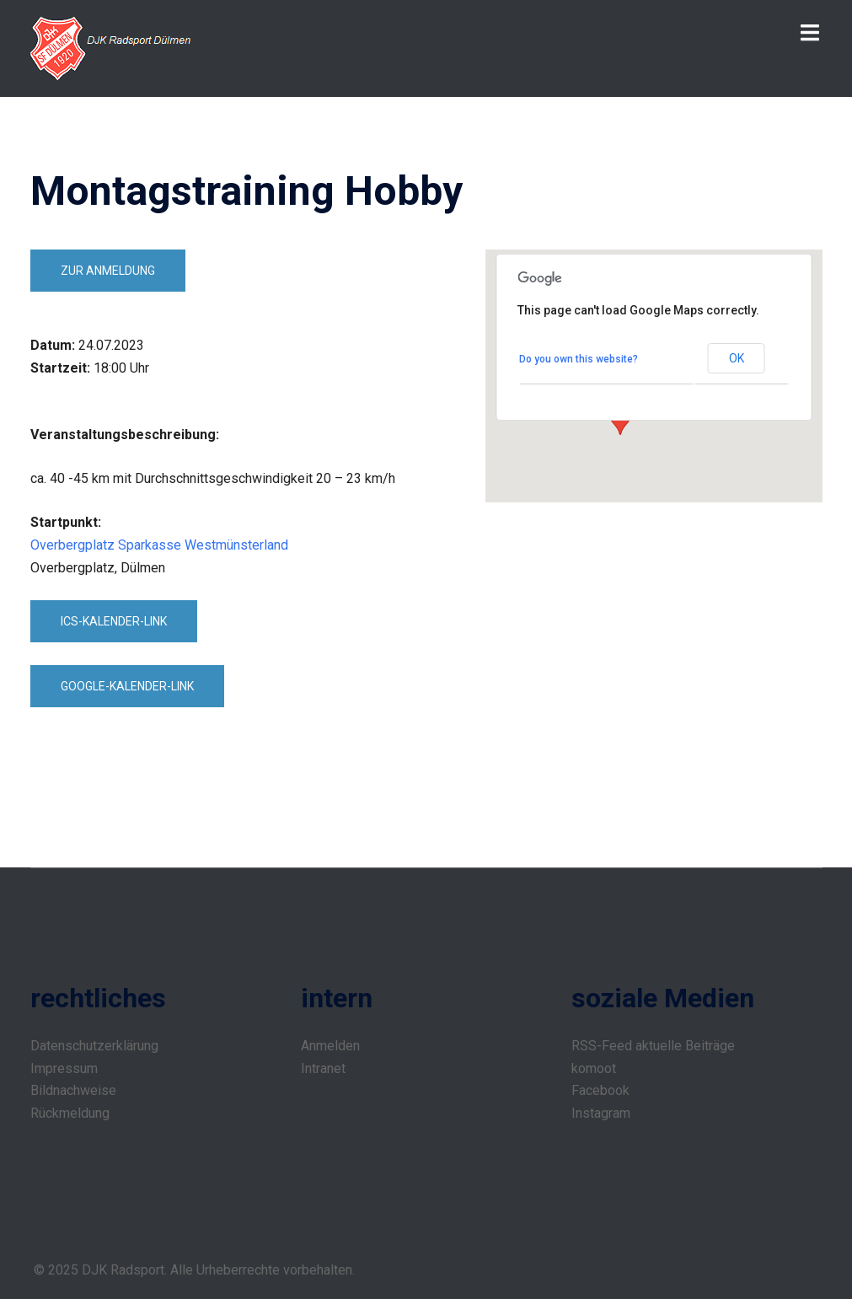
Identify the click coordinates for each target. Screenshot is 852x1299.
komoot (593, 1068)
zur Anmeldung (108, 270)
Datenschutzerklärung (94, 1046)
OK (736, 358)
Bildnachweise (73, 1090)
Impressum (64, 1068)
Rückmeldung (70, 1113)
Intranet (323, 1068)
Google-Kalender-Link (127, 686)
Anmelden (330, 1046)
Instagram (600, 1113)
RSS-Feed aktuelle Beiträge (653, 1046)
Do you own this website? (578, 359)
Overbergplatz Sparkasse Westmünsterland (159, 545)
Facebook (600, 1090)
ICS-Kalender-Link (114, 621)
